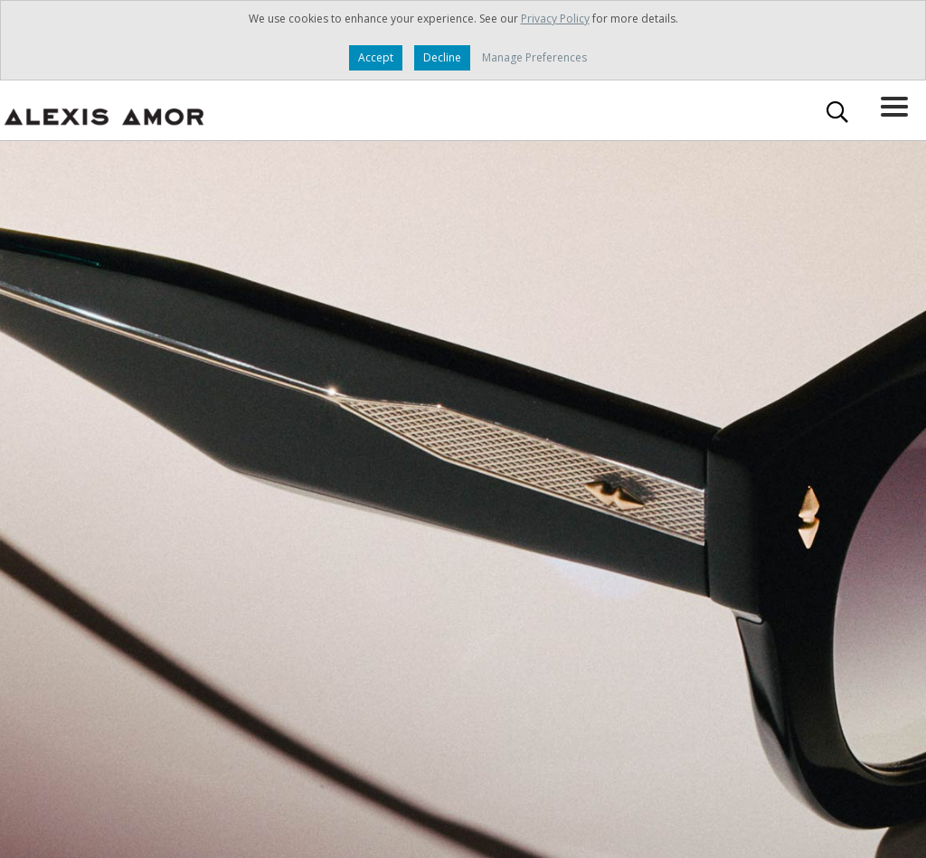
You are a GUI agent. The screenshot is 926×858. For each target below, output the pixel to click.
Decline (442, 57)
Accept (375, 57)
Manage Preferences (534, 57)
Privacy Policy (555, 18)
